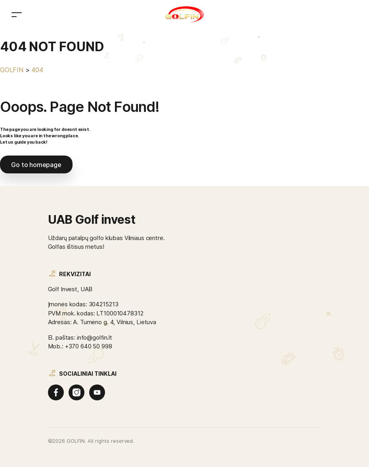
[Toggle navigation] (16, 14)
